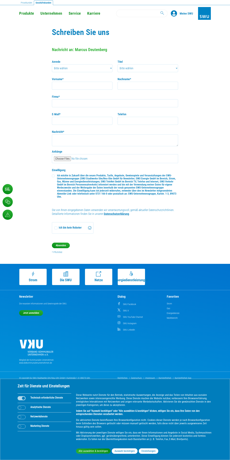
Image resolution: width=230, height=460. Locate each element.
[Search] (142, 13)
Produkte (26, 13)
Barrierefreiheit (165, 378)
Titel (120, 61)
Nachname (124, 79)
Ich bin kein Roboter (70, 227)
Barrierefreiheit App (183, 378)
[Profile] (175, 13)
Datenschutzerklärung (116, 213)
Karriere (93, 13)
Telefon (122, 114)
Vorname (58, 79)
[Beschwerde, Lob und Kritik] (8, 202)
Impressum (150, 378)
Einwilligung (58, 170)
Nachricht (58, 131)
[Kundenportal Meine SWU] (186, 13)
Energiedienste (173, 313)
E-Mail (56, 114)
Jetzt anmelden (31, 312)
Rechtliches (123, 378)
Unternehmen (51, 13)
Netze (99, 276)
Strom (33, 276)
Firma (56, 96)
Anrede (56, 61)
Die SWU (66, 276)
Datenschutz (136, 378)
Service (75, 13)
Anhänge (57, 151)
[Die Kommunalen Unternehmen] (36, 348)
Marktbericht (172, 318)
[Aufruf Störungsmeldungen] (8, 215)
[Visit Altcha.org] (90, 228)
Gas (168, 308)
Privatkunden (26, 2)
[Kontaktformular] (8, 189)
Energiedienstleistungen (131, 276)
